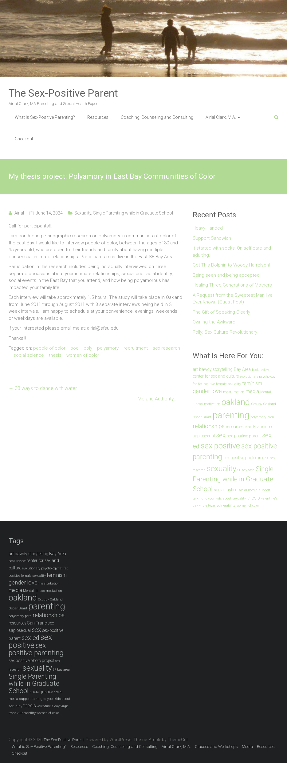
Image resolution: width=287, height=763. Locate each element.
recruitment (136, 348)
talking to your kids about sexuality (219, 498)
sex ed (30, 637)
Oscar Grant (202, 417)
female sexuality (228, 384)
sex (221, 435)
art (195, 369)
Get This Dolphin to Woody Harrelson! (231, 265)
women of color (82, 355)
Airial (19, 213)
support (264, 490)
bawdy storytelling (216, 369)
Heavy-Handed (208, 228)
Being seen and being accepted (226, 275)
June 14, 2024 (49, 213)
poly (88, 348)
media (252, 391)
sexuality (221, 468)
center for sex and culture (216, 376)
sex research (166, 348)
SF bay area (246, 470)
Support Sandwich (212, 238)
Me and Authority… (160, 399)
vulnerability (226, 506)
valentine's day (48, 706)
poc (74, 348)
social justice (225, 489)
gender (201, 391)
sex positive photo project (246, 457)
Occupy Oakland (263, 404)
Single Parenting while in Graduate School (133, 213)
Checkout (24, 138)
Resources (97, 117)
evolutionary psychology (257, 377)
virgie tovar (207, 506)
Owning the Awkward (214, 322)
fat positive (206, 384)
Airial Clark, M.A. (221, 117)
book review (260, 370)
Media (247, 746)
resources (235, 426)
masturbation (233, 392)
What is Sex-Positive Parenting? (45, 117)
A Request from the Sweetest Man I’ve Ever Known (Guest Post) (233, 298)
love (216, 391)
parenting (231, 415)
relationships (209, 426)
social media (248, 490)
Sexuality (82, 213)
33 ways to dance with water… (44, 388)
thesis (55, 355)
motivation (212, 404)
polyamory (108, 348)
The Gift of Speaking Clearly (221, 312)
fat (195, 384)
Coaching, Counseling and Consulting (157, 117)
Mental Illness (34, 591)
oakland (236, 402)
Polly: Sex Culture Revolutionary (225, 332)
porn (270, 417)
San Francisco (258, 426)
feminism (252, 383)
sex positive (220, 445)
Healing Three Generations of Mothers (232, 285)
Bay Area (242, 369)
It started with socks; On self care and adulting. (232, 251)
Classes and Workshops (216, 746)
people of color (49, 348)
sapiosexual (204, 435)
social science (29, 355)
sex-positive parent (244, 435)
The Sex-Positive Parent (63, 93)
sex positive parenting (36, 649)
